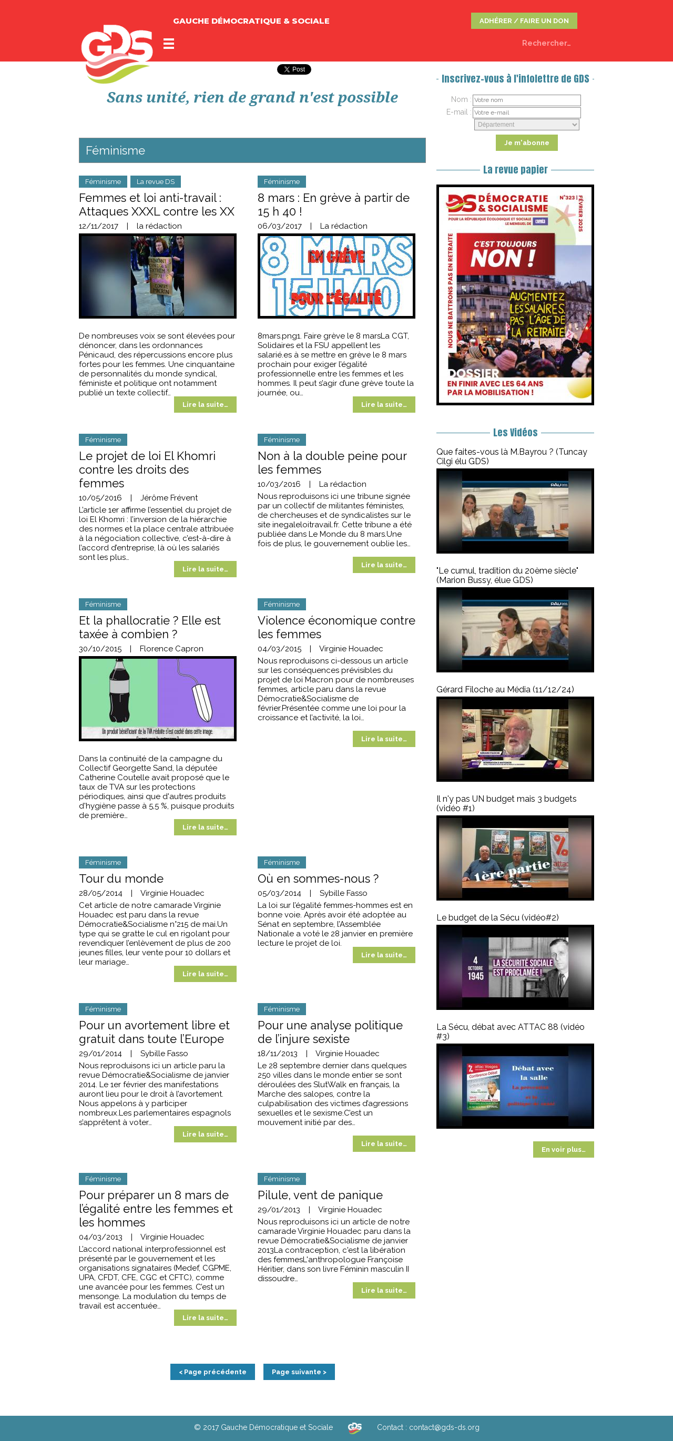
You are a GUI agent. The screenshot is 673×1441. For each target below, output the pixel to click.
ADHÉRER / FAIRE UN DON (524, 21)
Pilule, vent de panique (320, 1195)
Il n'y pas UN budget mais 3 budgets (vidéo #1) (506, 803)
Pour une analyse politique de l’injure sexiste (330, 1032)
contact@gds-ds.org (444, 1427)
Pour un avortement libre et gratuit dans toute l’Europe (154, 1032)
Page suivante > (299, 1372)
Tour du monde (121, 878)
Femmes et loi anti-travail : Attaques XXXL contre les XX (156, 204)
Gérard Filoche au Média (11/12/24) (505, 689)
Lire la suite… (205, 404)
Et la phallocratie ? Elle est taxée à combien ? (150, 627)
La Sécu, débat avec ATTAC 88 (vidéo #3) (510, 1031)
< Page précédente (213, 1372)
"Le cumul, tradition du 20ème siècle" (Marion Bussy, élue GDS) (507, 575)
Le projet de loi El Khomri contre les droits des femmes (147, 469)
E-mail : (459, 112)
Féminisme (103, 182)
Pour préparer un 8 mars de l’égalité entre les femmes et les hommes (156, 1208)
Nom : (461, 99)
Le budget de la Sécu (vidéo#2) (497, 918)
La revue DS (156, 182)
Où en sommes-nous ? (318, 878)
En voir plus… (564, 1149)
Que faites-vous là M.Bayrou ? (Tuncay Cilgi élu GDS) (511, 456)
